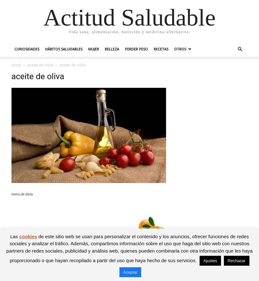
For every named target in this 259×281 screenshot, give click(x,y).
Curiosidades (26, 49)
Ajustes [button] (210, 260)
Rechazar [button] (237, 260)
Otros (180, 49)
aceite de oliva (40, 65)
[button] (240, 49)
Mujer (93, 49)
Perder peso (136, 49)
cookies (28, 236)
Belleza (112, 49)
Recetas (161, 49)
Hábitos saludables (63, 49)
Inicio (16, 65)
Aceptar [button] (130, 272)
